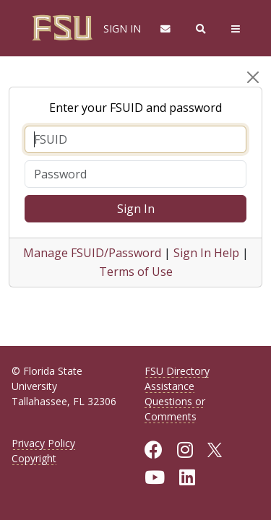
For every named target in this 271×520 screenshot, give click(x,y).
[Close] (253, 77)
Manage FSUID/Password (92, 253)
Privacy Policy (43, 443)
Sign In (136, 209)
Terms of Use (136, 272)
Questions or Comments (175, 408)
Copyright (34, 458)
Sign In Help (206, 253)
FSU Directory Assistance (177, 378)
